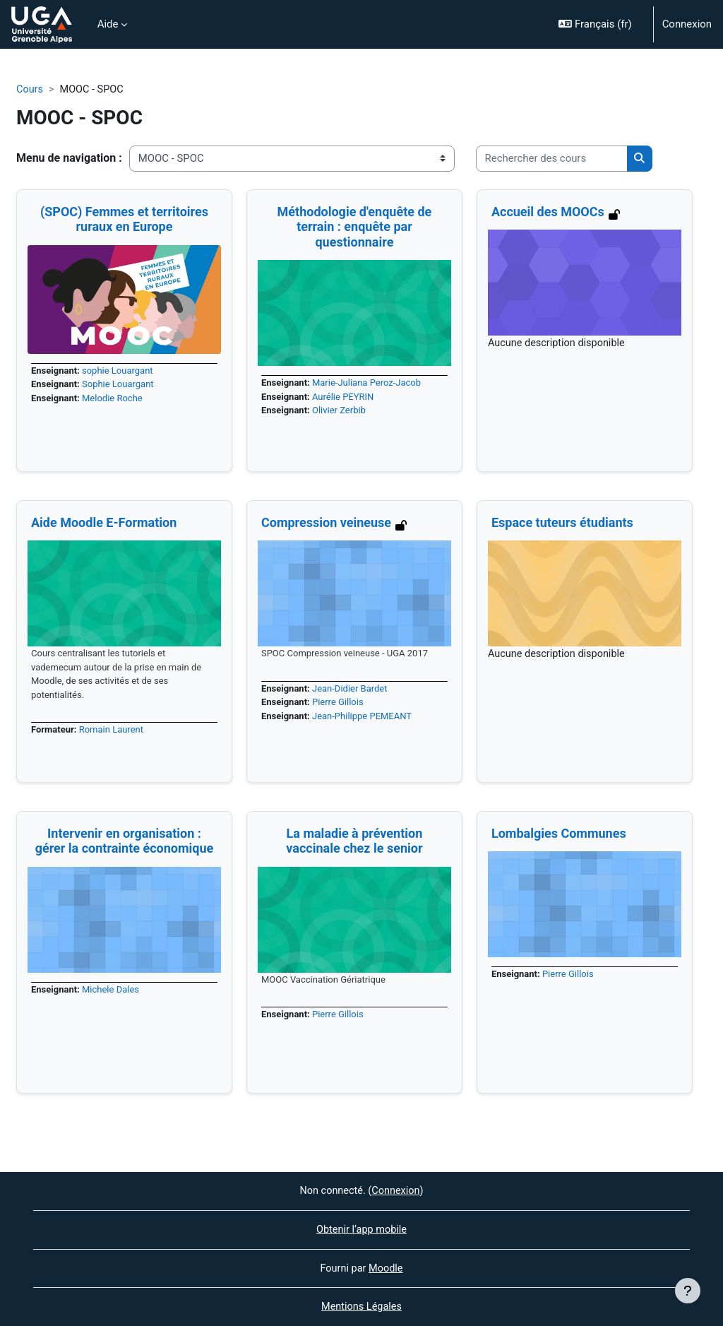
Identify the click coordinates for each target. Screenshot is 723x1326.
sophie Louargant (120, 371)
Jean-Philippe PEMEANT (365, 718)
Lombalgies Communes (558, 833)
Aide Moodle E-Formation (104, 522)
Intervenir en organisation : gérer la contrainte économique (124, 841)
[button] (599, 24)
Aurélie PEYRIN (345, 398)
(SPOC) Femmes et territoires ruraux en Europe (124, 219)
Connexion (687, 24)
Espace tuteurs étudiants (562, 522)
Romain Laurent (113, 732)
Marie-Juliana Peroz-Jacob (369, 383)
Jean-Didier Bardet (352, 689)
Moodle (386, 1267)
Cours (30, 89)
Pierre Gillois (339, 704)
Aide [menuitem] (108, 24)
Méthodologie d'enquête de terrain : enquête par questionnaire (354, 226)
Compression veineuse (326, 522)
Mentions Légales (361, 1307)
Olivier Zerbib (341, 412)
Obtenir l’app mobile (361, 1228)
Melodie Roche (114, 399)
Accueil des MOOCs (547, 211)
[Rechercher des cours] (552, 159)
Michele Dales (113, 990)
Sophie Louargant (120, 385)
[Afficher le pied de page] (687, 1290)
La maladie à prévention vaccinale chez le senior (354, 841)
